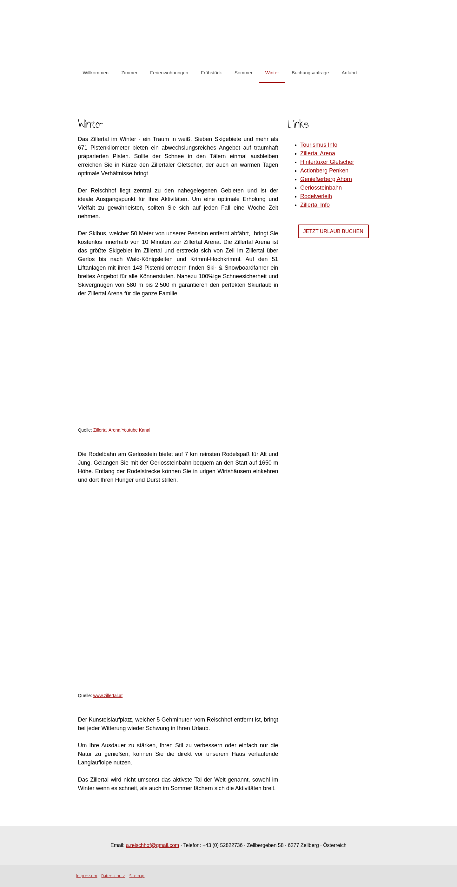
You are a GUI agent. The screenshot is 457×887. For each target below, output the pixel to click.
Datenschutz (113, 876)
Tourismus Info (318, 145)
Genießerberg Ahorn (326, 179)
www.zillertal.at (108, 695)
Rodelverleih (316, 196)
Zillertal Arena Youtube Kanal (121, 430)
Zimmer (129, 72)
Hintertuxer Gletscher (327, 162)
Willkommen (96, 72)
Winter (272, 72)
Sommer (243, 72)
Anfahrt (349, 72)
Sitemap (136, 876)
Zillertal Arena (317, 153)
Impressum (86, 876)
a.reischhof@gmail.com (152, 845)
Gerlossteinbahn (321, 188)
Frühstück (211, 72)
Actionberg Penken (324, 170)
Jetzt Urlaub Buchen (333, 231)
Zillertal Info (315, 205)
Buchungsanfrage (310, 72)
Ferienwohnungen (169, 72)
